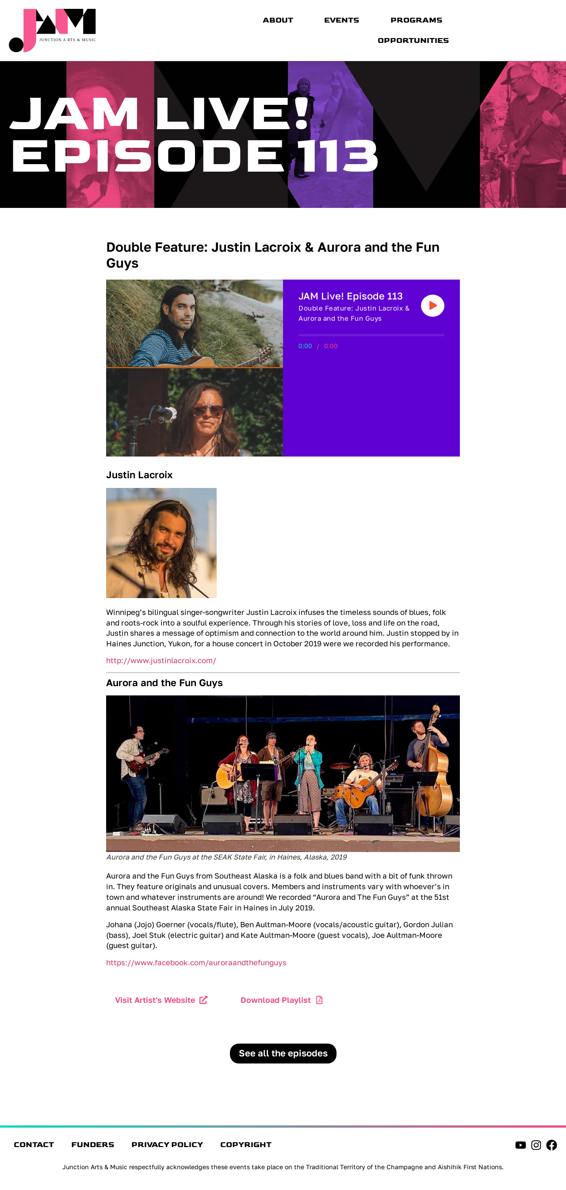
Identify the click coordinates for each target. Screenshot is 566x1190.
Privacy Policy (199, 1147)
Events (341, 20)
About (278, 20)
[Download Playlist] (320, 1000)
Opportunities (413, 40)
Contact (38, 1147)
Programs (416, 20)
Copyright (291, 1147)
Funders (110, 1147)
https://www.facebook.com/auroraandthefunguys (196, 962)
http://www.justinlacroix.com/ (161, 660)
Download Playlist (276, 1000)
